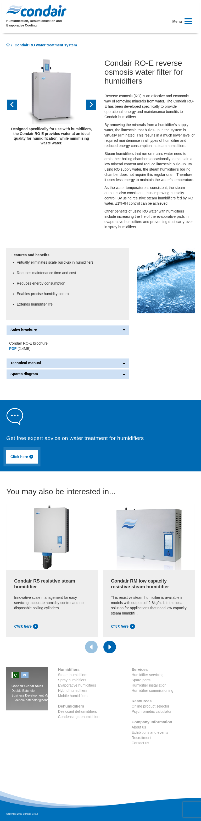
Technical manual (67, 363)
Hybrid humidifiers (72, 690)
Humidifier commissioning (153, 690)
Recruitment (141, 738)
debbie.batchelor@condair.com (37, 700)
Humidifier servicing (148, 675)
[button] (13, 105)
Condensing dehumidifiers (79, 717)
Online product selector (150, 706)
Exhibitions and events (150, 732)
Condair (36, 11)
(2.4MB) (20, 348)
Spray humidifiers (72, 680)
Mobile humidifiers (73, 696)
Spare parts (141, 680)
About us (139, 727)
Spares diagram (67, 374)
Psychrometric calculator (152, 711)
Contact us (140, 743)
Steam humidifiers (72, 675)
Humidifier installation (149, 685)
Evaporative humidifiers (77, 685)
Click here (22, 457)
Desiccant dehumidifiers (77, 711)
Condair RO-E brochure (28, 343)
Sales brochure (67, 330)
